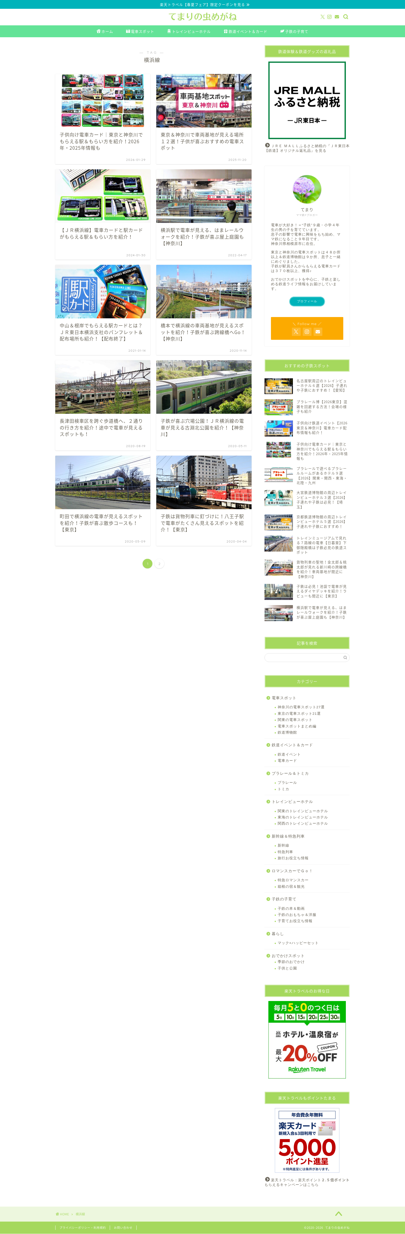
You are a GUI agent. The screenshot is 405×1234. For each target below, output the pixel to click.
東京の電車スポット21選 (299, 714)
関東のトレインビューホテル (303, 811)
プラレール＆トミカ (290, 773)
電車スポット (140, 31)
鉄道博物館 (287, 733)
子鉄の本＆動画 (291, 909)
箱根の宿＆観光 (291, 887)
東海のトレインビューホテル (303, 817)
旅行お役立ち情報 (293, 858)
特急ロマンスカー (293, 880)
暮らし (278, 933)
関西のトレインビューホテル (303, 824)
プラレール (287, 783)
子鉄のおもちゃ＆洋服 (297, 915)
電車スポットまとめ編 (297, 726)
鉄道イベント (289, 755)
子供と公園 (287, 968)
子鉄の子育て (294, 31)
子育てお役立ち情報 (295, 921)
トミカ (283, 789)
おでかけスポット (288, 955)
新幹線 (283, 846)
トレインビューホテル (189, 31)
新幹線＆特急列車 (288, 836)
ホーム (105, 31)
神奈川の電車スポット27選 (301, 707)
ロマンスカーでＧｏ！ (292, 871)
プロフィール (307, 301)
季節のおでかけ (291, 962)
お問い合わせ (123, 1228)
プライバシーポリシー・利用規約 (82, 1228)
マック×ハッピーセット (298, 943)
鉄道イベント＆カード (245, 31)
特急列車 (285, 852)
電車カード (287, 761)
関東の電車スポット (295, 720)
